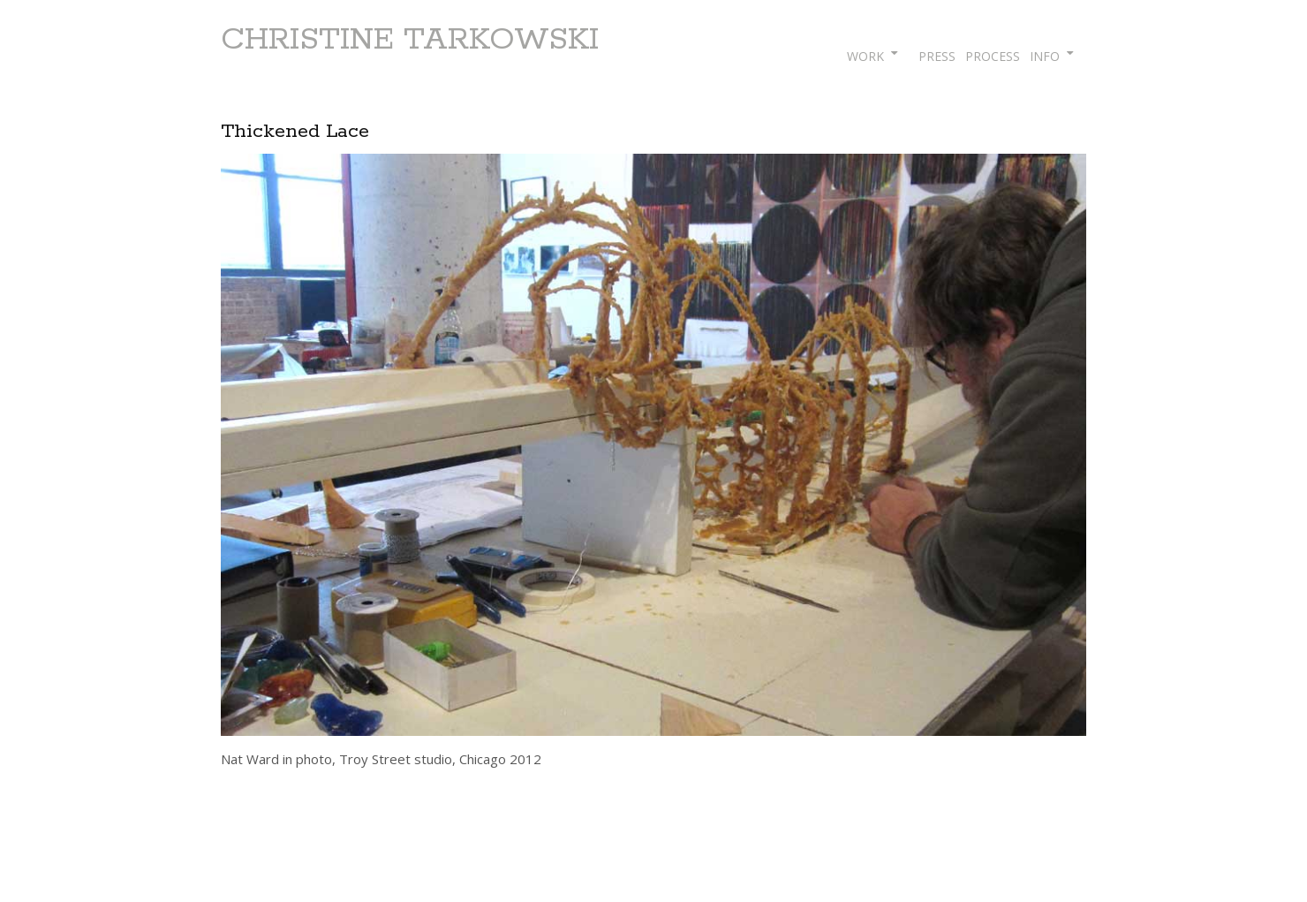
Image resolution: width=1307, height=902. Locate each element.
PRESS (937, 56)
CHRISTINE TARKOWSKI (410, 39)
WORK (865, 56)
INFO (1045, 56)
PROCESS (992, 56)
